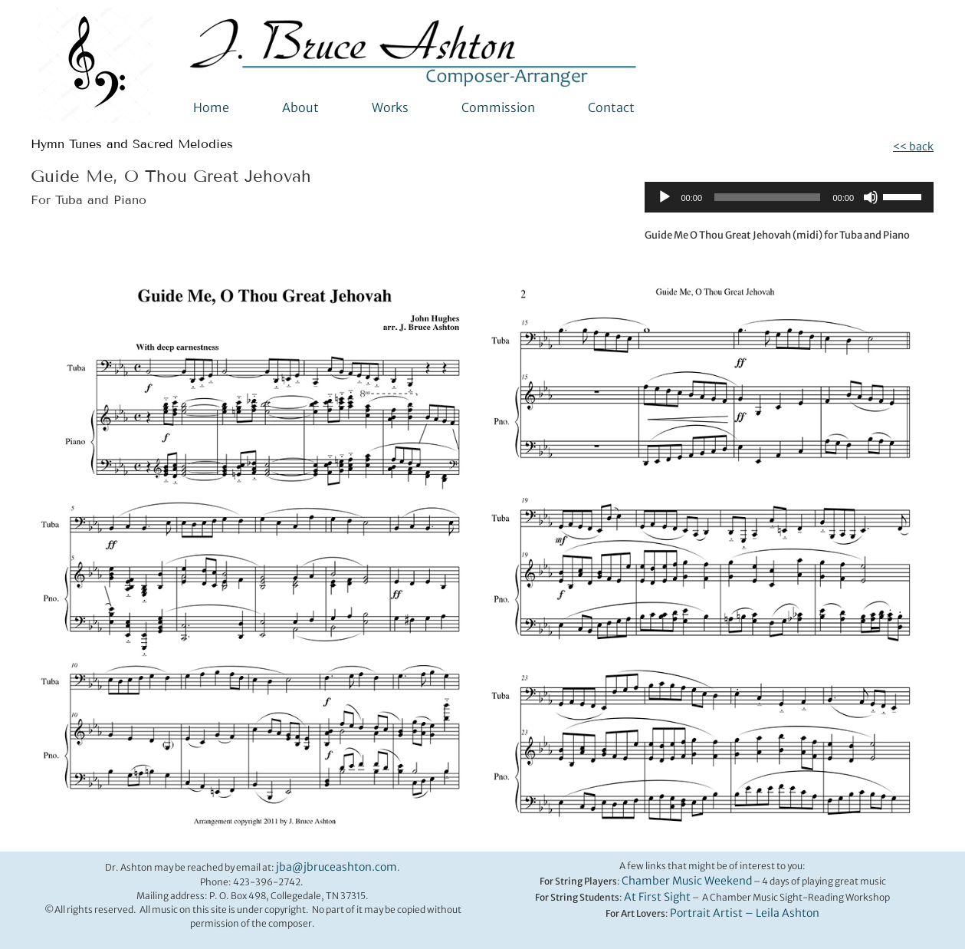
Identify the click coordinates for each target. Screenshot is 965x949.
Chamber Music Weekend (687, 881)
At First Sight (657, 897)
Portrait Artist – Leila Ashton (744, 913)
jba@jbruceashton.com (336, 867)
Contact (611, 107)
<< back (913, 146)
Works (390, 107)
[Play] (664, 197)
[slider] (767, 197)
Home (211, 107)
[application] (789, 197)
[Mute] (870, 197)
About (300, 107)
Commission (498, 107)
